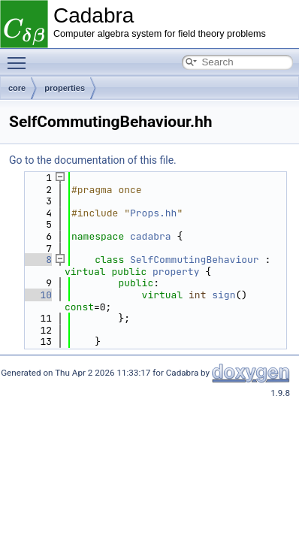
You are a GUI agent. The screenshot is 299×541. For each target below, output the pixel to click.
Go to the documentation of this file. (93, 160)
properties (64, 87)
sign (223, 295)
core (17, 87)
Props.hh (153, 213)
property (176, 271)
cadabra (150, 236)
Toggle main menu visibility (20, 56)
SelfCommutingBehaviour (194, 259)
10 (37, 295)
